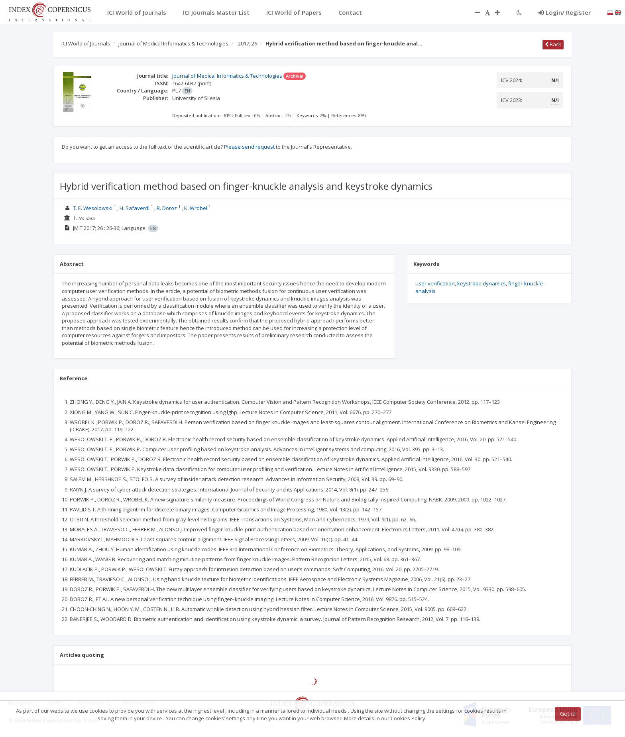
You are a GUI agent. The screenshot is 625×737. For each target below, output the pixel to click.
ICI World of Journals (85, 43)
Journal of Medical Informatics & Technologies (173, 43)
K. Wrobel (195, 208)
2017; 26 (247, 43)
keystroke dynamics (481, 283)
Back (553, 44)
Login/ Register (565, 12)
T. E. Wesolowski (92, 208)
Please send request (249, 146)
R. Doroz (167, 208)
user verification (435, 283)
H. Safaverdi (134, 208)
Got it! (568, 713)
